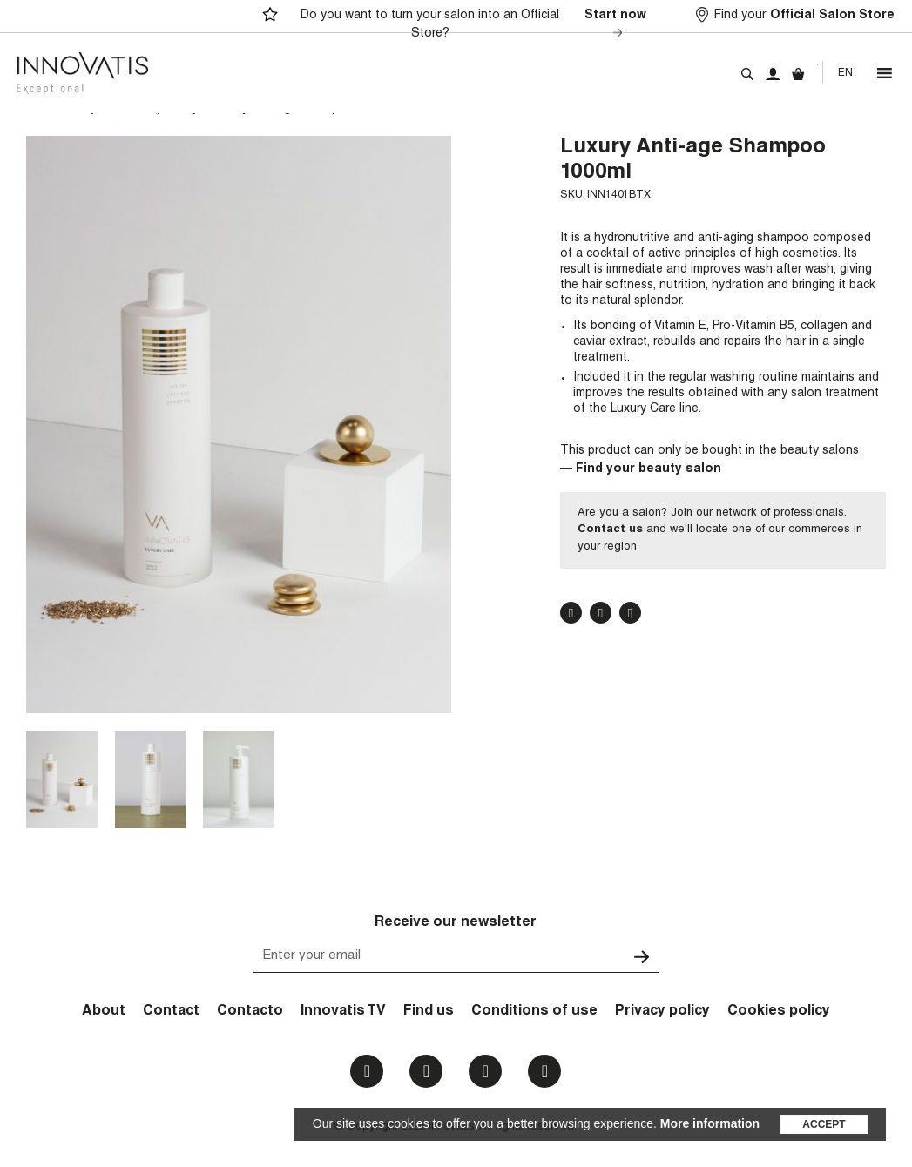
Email (545, 1071)
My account (773, 74)
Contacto (250, 1012)
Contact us (610, 530)
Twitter (600, 613)
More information (710, 1123)
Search (747, 74)
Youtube (486, 1071)
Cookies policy (778, 1012)
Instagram (426, 1071)
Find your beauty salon (648, 469)
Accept (823, 1124)
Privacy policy (662, 1012)
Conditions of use (534, 1012)
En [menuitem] (845, 73)
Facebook (571, 613)
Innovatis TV (343, 1012)
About (103, 1012)
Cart (798, 74)
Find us (428, 1012)
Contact (171, 1012)
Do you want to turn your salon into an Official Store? (476, 25)
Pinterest (630, 613)
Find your (804, 16)
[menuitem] (845, 73)
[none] (845, 73)
